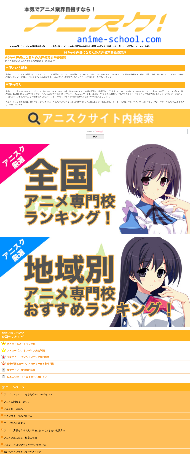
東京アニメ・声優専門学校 (21, 370)
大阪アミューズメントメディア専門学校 (28, 357)
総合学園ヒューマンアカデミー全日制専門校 (30, 363)
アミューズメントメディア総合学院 (26, 350)
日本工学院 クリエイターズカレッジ (27, 376)
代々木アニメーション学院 (21, 344)
